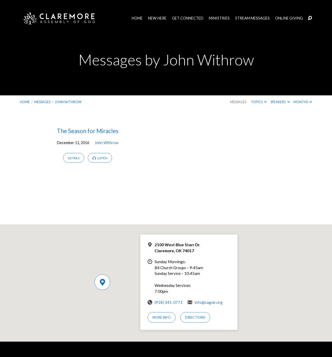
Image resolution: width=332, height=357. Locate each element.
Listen (99, 158)
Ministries (219, 18)
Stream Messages (252, 18)
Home (137, 18)
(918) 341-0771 (169, 302)
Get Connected (187, 18)
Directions (195, 317)
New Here (157, 18)
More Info (161, 317)
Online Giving (289, 18)
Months (303, 102)
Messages (42, 102)
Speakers (280, 102)
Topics (259, 102)
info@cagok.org (209, 302)
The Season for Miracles (87, 130)
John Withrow (68, 102)
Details (73, 158)
